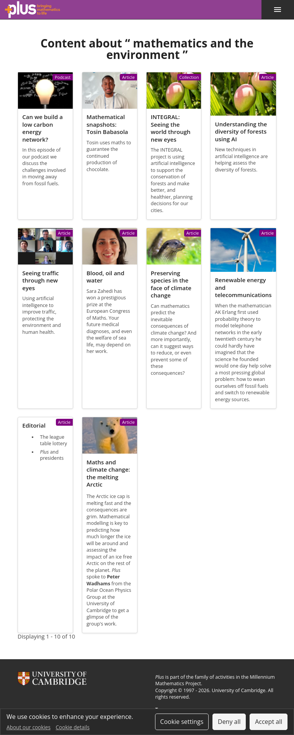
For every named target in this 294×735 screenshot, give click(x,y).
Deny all (229, 721)
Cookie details (73, 727)
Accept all (268, 721)
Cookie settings (181, 721)
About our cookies (29, 727)
